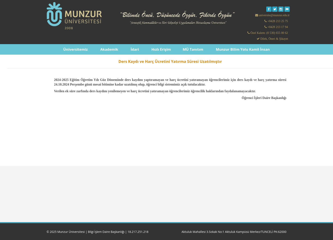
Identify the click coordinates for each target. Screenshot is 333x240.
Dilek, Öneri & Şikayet (274, 38)
